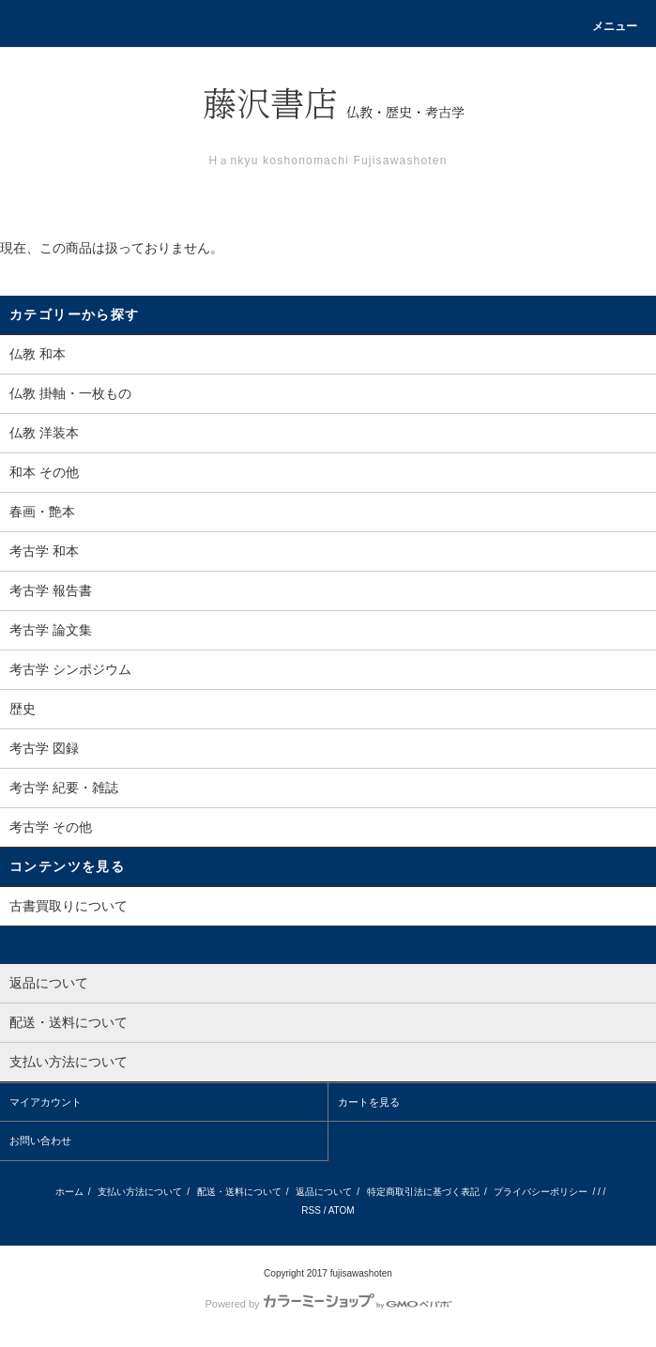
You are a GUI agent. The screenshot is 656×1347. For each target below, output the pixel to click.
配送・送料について (239, 1191)
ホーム (69, 1191)
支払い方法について (140, 1191)
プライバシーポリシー (540, 1191)
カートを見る (369, 1102)
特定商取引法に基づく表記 (423, 1191)
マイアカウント (45, 1102)
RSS (311, 1210)
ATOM (341, 1210)
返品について (324, 1191)
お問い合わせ (40, 1140)
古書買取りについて (68, 905)
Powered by (327, 1303)
